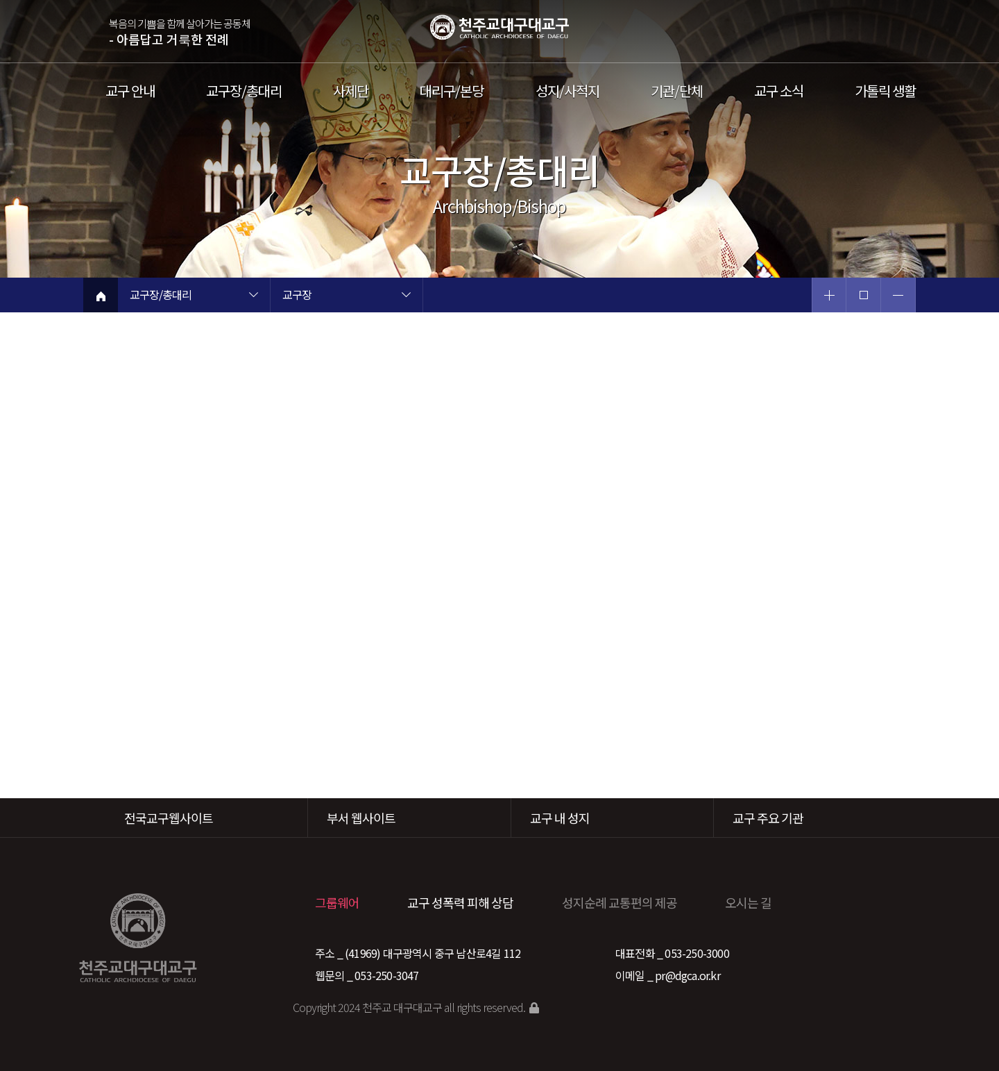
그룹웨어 (337, 902)
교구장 (296, 296)
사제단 (350, 91)
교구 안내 (130, 91)
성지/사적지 (567, 91)
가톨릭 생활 (885, 91)
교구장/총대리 (244, 91)
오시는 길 (748, 902)
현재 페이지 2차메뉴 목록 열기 (406, 296)
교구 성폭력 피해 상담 (460, 902)
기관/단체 (677, 91)
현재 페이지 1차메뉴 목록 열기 (253, 296)
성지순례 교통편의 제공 (619, 902)
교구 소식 (778, 91)
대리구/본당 (452, 91)
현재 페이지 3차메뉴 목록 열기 (558, 296)
